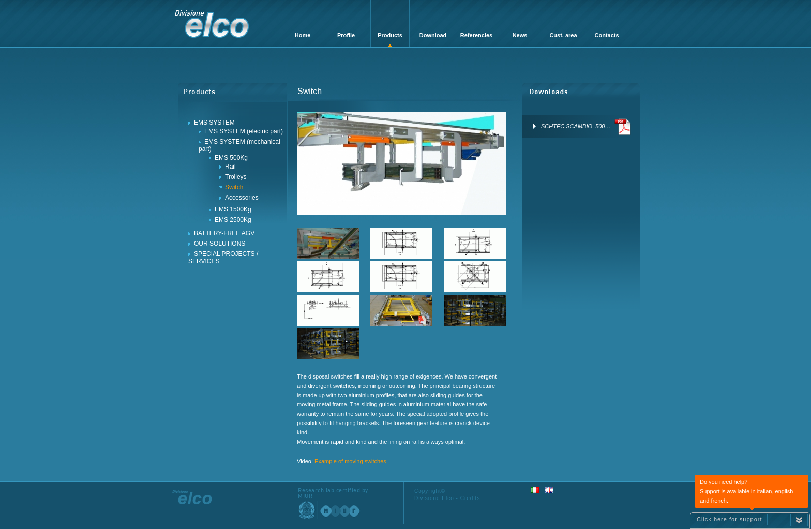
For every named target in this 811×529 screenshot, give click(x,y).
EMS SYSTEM (214, 122)
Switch (234, 187)
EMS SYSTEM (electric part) (243, 131)
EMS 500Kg (231, 157)
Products (390, 35)
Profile (346, 35)
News (520, 35)
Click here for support (729, 519)
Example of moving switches (350, 461)
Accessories (242, 197)
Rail (230, 166)
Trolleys (236, 176)
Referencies (476, 35)
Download (433, 35)
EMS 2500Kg (233, 219)
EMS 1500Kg (233, 209)
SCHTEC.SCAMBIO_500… (570, 126)
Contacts (606, 35)
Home (303, 35)
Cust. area (563, 35)
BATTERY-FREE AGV (224, 233)
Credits (470, 498)
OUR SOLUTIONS (219, 243)
